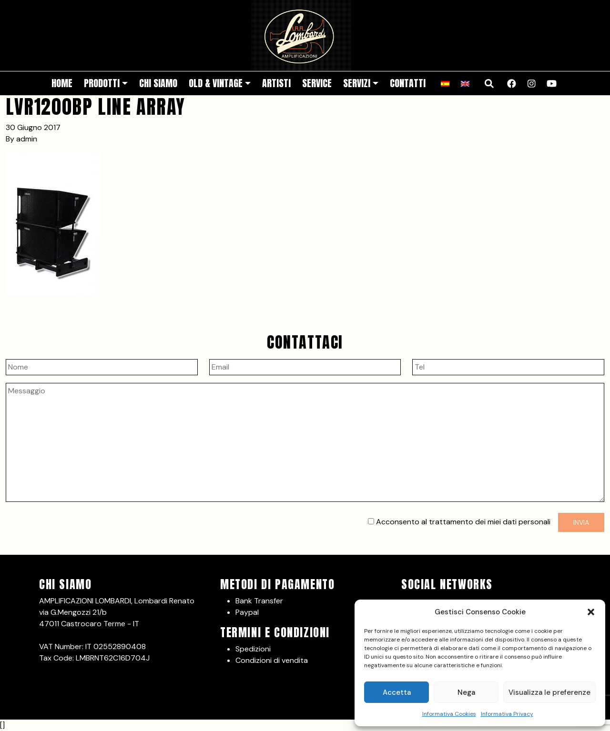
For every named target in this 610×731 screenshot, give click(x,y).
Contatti (408, 83)
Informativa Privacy (507, 714)
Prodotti (102, 83)
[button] (591, 612)
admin (26, 139)
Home (61, 83)
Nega (466, 692)
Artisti (276, 83)
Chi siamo (158, 83)
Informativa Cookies (449, 714)
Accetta (397, 692)
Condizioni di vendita (271, 660)
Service (317, 83)
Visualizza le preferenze (549, 692)
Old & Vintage (216, 83)
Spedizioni (253, 649)
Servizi (356, 83)
